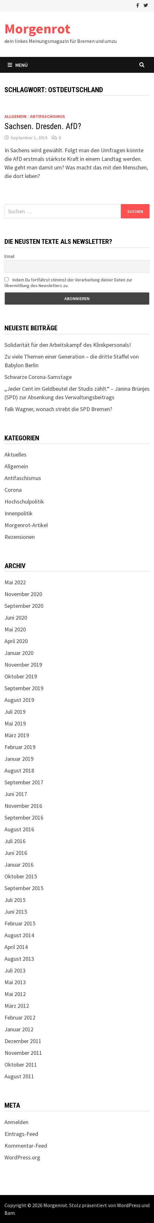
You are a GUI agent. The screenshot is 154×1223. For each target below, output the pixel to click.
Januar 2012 (18, 1029)
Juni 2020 (15, 617)
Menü (18, 65)
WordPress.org (22, 1157)
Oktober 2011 (20, 1064)
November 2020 (23, 594)
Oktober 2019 (20, 676)
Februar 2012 (19, 1017)
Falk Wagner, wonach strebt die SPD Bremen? (58, 409)
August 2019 (19, 700)
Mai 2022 (15, 582)
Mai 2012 (15, 994)
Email (9, 256)
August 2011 (19, 1076)
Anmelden (16, 1122)
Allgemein (15, 116)
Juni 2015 (15, 911)
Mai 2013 (15, 982)
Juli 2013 (15, 970)
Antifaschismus (47, 116)
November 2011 (23, 1052)
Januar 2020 (18, 652)
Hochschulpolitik (24, 501)
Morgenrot (37, 28)
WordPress (129, 1205)
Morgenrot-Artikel (26, 525)
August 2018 (19, 770)
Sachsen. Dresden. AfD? (42, 126)
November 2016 (23, 805)
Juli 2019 (15, 711)
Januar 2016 (18, 864)
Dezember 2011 (22, 1041)
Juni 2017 (15, 794)
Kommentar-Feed (25, 1145)
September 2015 (23, 888)
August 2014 (19, 935)
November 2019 (23, 664)
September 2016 (23, 817)
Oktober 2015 (20, 876)
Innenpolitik (18, 513)
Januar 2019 (18, 758)
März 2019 (16, 735)
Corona (13, 489)
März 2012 (16, 1005)
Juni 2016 (15, 852)
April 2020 (16, 641)
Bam (9, 1213)
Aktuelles (15, 454)
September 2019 (23, 688)
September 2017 (23, 782)
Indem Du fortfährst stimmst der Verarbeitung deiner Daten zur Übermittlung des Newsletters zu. (68, 282)
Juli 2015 (15, 900)
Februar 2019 (19, 747)
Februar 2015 (19, 923)
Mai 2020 (15, 629)
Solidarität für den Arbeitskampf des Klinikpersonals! (67, 344)
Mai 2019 (15, 723)
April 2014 (16, 947)
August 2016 (19, 829)
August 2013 (19, 958)
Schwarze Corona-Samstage (38, 377)
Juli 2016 (15, 841)
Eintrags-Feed (21, 1133)
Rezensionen (19, 536)
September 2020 (23, 605)
